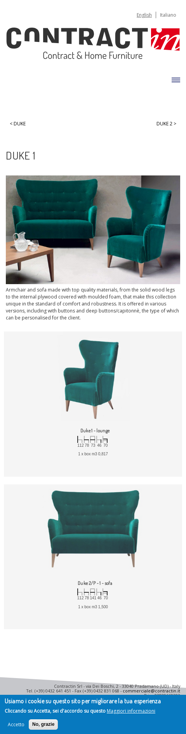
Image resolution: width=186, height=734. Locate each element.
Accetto (16, 725)
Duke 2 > (166, 124)
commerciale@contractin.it (151, 691)
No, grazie (43, 724)
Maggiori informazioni (131, 711)
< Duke (18, 124)
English (144, 15)
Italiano (168, 15)
